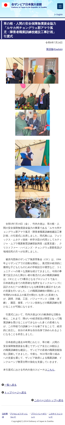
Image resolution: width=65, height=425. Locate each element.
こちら (50, 369)
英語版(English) (54, 49)
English (60, 14)
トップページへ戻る (15, 392)
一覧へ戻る (10, 385)
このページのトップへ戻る (48, 400)
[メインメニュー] (60, 6)
